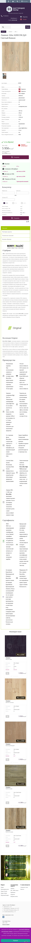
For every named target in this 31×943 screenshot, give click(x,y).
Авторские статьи (24, 887)
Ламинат (12, 888)
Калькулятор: (6, 187)
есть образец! (9, 142)
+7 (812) (12, 20)
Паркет (2, 887)
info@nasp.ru (14, 18)
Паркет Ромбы (4, 893)
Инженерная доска (5, 889)
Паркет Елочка (4, 891)
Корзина (25, 17)
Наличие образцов (6, 239)
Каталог (3, 31)
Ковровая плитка (14, 896)
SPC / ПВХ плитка (14, 890)
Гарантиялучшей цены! (24, 145)
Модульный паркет (5, 895)
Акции (25, 19)
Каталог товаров (5, 924)
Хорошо (15, 940)
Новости (22, 889)
